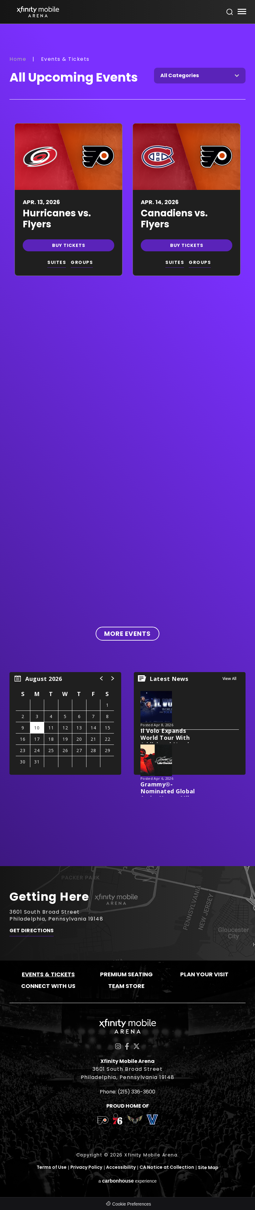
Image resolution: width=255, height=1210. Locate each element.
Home (17, 59)
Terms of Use (52, 1167)
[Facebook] (127, 1046)
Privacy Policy (86, 1167)
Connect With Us (48, 986)
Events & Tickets (48, 974)
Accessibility (121, 1167)
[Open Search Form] (229, 12)
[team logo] (103, 1121)
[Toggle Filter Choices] (200, 75)
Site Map (208, 1167)
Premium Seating (126, 974)
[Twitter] (136, 1046)
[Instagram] (118, 1046)
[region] (65, 723)
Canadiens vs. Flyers (174, 219)
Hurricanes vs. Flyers (57, 219)
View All (229, 678)
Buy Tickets (68, 245)
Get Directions (31, 932)
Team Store (126, 986)
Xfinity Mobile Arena (37, 11)
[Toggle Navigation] (242, 12)
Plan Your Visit (204, 974)
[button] (102, 678)
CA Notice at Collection (166, 1167)
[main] (127, 445)
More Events (127, 633)
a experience (127, 1180)
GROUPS (82, 262)
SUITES (56, 262)
